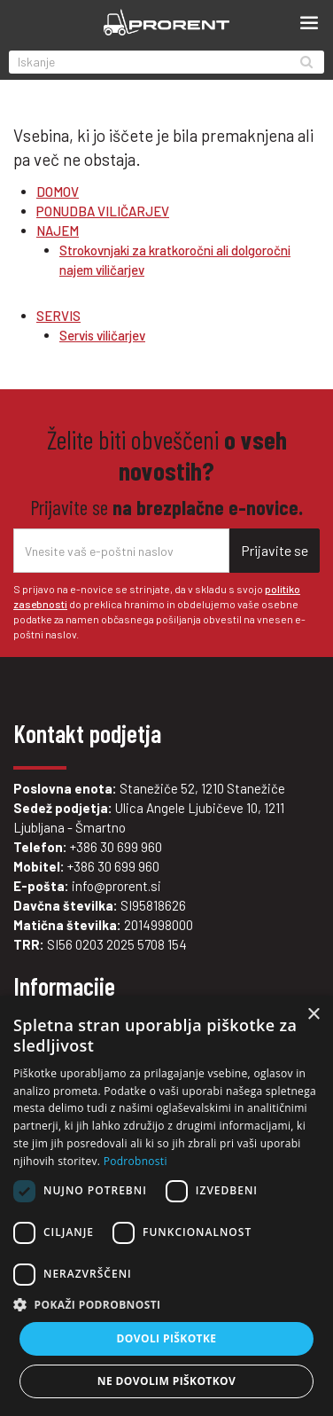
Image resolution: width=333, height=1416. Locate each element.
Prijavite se (274, 550)
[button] (166, 1305)
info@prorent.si (116, 886)
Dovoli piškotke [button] (167, 1338)
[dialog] (166, 1206)
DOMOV (57, 191)
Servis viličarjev (102, 335)
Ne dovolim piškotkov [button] (166, 1381)
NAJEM (57, 231)
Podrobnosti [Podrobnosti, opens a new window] (135, 1161)
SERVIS (58, 316)
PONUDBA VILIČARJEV (102, 211)
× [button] (313, 1014)
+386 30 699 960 (116, 847)
